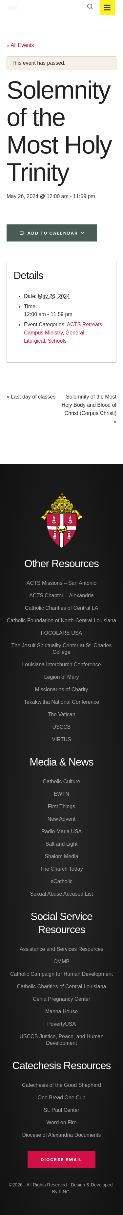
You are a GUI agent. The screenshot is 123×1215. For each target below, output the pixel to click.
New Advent (61, 819)
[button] (61, 1159)
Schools (57, 341)
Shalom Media (61, 856)
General (75, 332)
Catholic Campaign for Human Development (61, 974)
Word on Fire (61, 1122)
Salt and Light (62, 844)
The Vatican (61, 714)
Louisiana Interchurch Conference (61, 664)
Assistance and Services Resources (61, 949)
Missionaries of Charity (61, 689)
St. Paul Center (61, 1110)
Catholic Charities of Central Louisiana (61, 986)
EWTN (61, 794)
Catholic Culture (61, 781)
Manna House (61, 1011)
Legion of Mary (61, 677)
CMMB (61, 961)
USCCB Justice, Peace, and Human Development (61, 1040)
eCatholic (61, 881)
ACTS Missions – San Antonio (61, 583)
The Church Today (61, 869)
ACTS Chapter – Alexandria (61, 595)
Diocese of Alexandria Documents (61, 1135)
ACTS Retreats (84, 324)
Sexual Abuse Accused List (61, 894)
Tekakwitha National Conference (61, 702)
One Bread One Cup (62, 1097)
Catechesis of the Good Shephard (61, 1085)
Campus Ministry (43, 332)
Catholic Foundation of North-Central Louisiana (61, 620)
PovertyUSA (61, 1024)
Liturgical (34, 341)
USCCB (61, 727)
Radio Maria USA (61, 831)
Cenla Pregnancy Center (61, 999)
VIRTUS (61, 739)
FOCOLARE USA (61, 633)
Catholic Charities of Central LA (61, 608)
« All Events (20, 45)
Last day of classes (31, 397)
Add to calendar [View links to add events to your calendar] (53, 233)
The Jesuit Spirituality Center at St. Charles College (61, 649)
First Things (61, 806)
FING (64, 1191)
